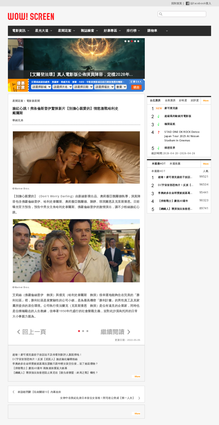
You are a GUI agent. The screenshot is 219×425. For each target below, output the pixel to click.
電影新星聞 (33, 101)
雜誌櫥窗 (87, 30)
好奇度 (183, 100)
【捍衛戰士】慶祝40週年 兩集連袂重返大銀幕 (39, 368)
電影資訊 (18, 30)
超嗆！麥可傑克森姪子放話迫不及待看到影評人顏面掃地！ (47, 354)
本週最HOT (159, 163)
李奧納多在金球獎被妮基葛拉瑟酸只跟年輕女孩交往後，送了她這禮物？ (55, 363)
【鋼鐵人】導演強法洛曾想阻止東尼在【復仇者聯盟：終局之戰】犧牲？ (55, 372)
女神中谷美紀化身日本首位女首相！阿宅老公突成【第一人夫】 (97, 398)
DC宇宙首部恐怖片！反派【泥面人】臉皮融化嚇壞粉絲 (45, 359)
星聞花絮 (64, 30)
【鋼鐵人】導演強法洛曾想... (175, 209)
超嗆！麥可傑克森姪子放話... (175, 177)
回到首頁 (176, 3)
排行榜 (132, 30)
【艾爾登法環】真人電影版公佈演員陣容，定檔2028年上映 (90, 74)
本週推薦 (175, 163)
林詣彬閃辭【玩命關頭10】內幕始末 (39, 392)
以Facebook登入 (198, 3)
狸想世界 (169, 148)
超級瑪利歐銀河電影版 (177, 116)
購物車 (152, 30)
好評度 (195, 100)
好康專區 (110, 30)
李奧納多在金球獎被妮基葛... (175, 193)
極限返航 (169, 124)
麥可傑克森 (171, 108)
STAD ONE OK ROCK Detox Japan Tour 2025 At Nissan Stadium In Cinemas (182, 136)
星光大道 (41, 30)
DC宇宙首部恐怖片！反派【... (175, 185)
